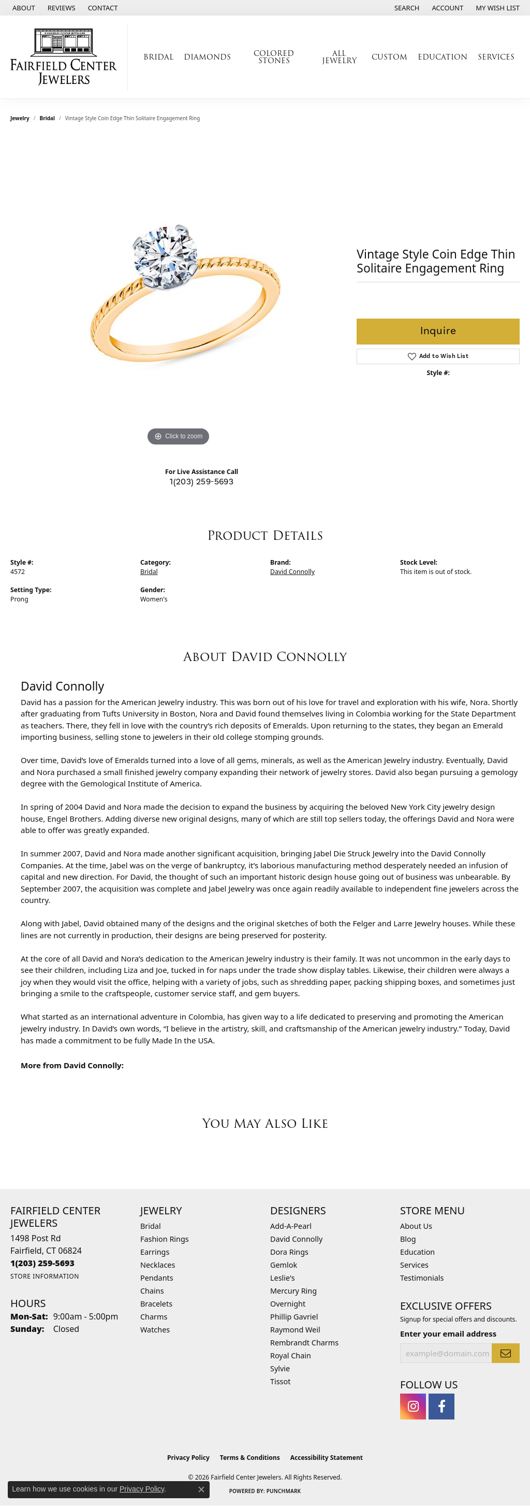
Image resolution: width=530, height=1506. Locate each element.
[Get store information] (44, 1276)
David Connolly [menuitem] (296, 1239)
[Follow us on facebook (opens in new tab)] (441, 1406)
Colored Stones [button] (274, 57)
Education (417, 1252)
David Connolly (292, 571)
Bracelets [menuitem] (156, 1304)
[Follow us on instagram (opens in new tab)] (413, 1406)
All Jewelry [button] (339, 57)
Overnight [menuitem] (287, 1304)
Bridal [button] (158, 57)
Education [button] (442, 57)
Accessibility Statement (326, 1457)
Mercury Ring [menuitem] (293, 1291)
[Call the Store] (42, 1263)
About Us (416, 1226)
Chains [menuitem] (152, 1291)
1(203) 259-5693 (201, 482)
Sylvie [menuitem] (280, 1368)
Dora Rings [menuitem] (289, 1252)
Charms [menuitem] (153, 1317)
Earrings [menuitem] (154, 1252)
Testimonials (422, 1278)
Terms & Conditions (250, 1457)
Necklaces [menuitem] (157, 1265)
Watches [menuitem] (155, 1330)
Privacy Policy (188, 1457)
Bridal (47, 118)
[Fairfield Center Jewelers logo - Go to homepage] (66, 57)
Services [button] (496, 57)
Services (414, 1265)
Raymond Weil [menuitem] (295, 1330)
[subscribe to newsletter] (506, 1353)
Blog (408, 1239)
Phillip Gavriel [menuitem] (294, 1317)
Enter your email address (448, 1333)
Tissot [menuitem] (280, 1381)
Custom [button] (389, 57)
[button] (406, 8)
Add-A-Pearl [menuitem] (291, 1226)
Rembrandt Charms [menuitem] (304, 1342)
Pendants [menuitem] (156, 1278)
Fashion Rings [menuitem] (164, 1239)
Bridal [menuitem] (150, 1226)
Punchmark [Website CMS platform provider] (284, 1491)
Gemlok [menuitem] (283, 1265)
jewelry (20, 118)
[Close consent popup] (201, 1489)
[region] (178, 293)
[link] (22, 8)
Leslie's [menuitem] (282, 1278)
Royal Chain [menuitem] (290, 1355)
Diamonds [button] (207, 57)
